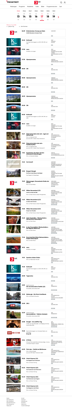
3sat (60, 6)
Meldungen (13, 6)
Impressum (23, 399)
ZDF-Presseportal (9, 399)
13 (18, 16)
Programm (22, 6)
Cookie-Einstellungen (25, 405)
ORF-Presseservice (10, 404)
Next (58, 17)
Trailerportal (8, 405)
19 (54, 16)
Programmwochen (52, 6)
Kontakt (22, 398)
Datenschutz (23, 404)
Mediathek (30, 6)
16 (36, 16)
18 (48, 16)
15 (30, 16)
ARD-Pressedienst (10, 401)
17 (42, 16)
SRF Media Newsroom (10, 402)
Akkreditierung (24, 401)
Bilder (42, 6)
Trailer (37, 6)
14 (24, 16)
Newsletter (23, 402)
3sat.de (7, 398)
